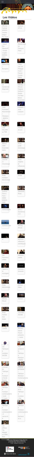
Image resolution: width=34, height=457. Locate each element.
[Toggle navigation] (2, 2)
